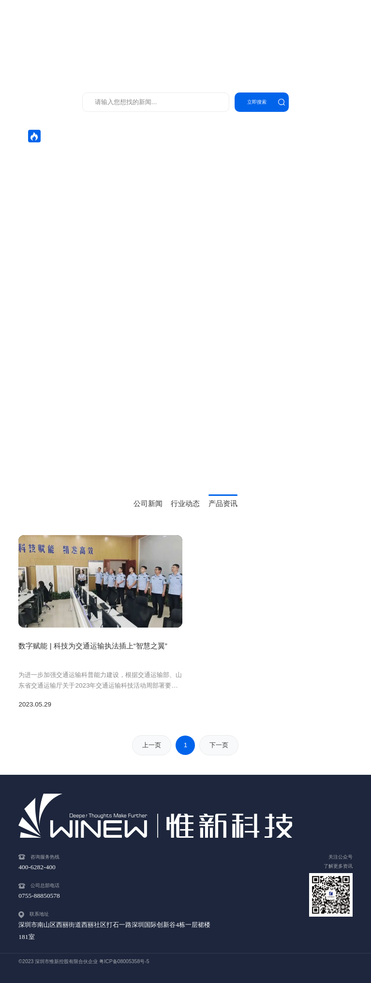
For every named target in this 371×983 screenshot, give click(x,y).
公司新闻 (148, 503)
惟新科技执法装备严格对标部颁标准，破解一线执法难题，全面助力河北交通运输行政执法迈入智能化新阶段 (179, 183)
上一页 (151, 745)
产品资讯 (222, 503)
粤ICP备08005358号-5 (124, 961)
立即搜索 (257, 102)
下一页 (218, 745)
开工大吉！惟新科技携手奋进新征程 (78, 156)
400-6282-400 (331, 19)
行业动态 (185, 503)
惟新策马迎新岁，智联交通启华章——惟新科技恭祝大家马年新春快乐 (125, 169)
